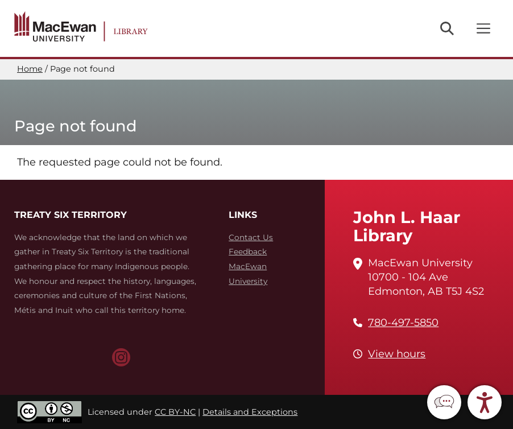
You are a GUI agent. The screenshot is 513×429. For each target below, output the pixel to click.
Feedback (248, 251)
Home (30, 69)
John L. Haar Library (406, 226)
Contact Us (251, 237)
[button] (444, 402)
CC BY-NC (175, 412)
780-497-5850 (403, 322)
